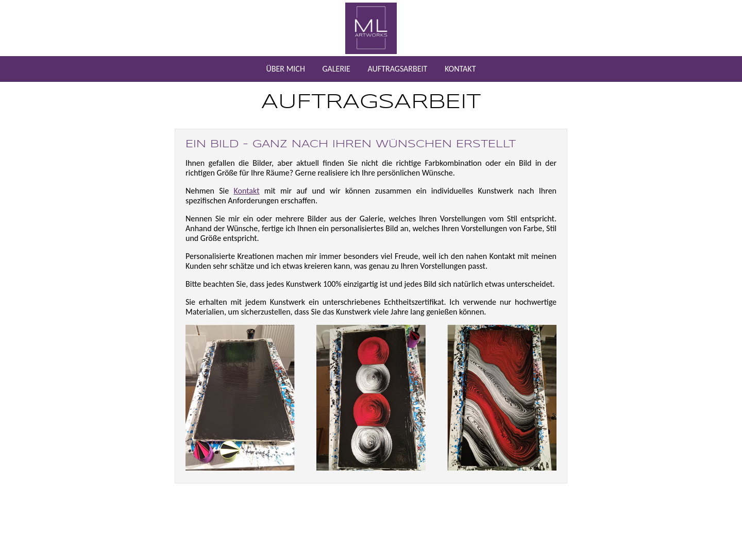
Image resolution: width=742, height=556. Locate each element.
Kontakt (246, 191)
